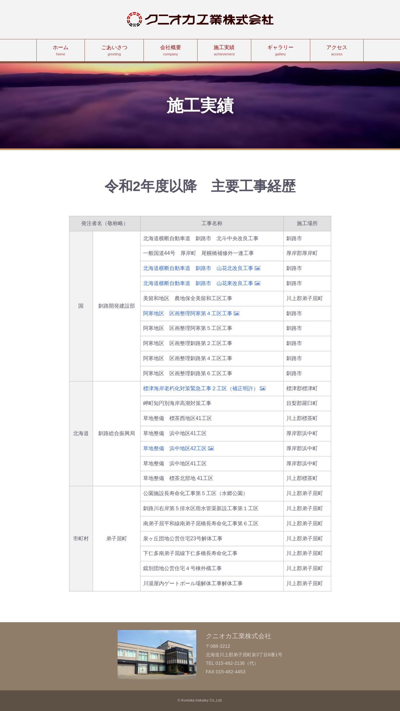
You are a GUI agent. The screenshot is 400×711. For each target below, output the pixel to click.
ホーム (61, 51)
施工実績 (224, 51)
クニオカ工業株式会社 (200, 19)
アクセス (337, 51)
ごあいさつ (114, 51)
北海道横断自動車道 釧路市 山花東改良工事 (201, 283)
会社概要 (170, 51)
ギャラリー (280, 51)
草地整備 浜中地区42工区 (178, 448)
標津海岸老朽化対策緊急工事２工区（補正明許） (204, 388)
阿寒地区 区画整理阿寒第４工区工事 (191, 313)
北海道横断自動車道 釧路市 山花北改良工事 (201, 268)
